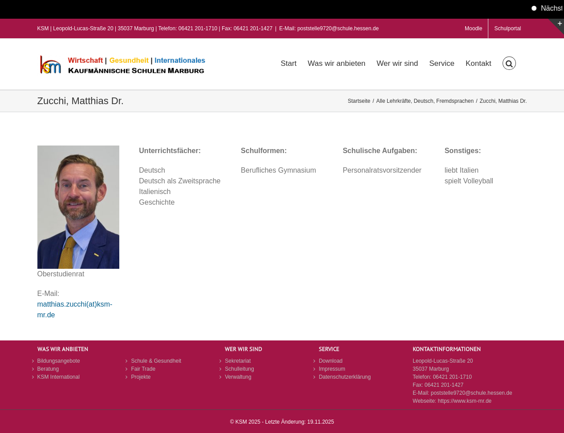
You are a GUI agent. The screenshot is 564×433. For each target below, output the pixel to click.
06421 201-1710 (452, 377)
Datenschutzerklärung (345, 377)
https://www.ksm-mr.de (465, 401)
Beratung (48, 369)
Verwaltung (238, 377)
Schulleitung (239, 369)
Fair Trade (143, 369)
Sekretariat (238, 361)
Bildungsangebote (58, 361)
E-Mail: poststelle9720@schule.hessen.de (329, 28)
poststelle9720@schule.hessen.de (471, 393)
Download (330, 361)
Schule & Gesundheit (156, 361)
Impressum (332, 369)
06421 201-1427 (444, 385)
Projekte (140, 377)
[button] (509, 62)
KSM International (58, 377)
